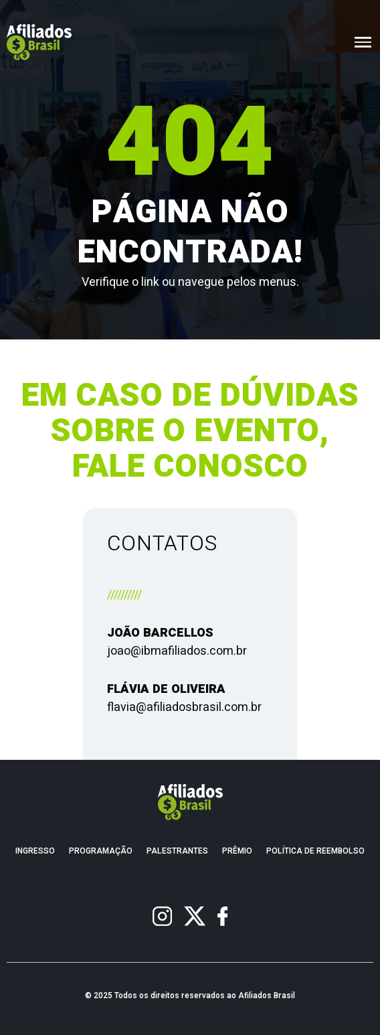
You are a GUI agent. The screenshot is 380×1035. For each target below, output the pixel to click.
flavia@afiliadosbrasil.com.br (184, 707)
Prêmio (237, 851)
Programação (100, 851)
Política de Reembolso (315, 851)
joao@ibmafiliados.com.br (177, 651)
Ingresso (35, 851)
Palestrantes (177, 851)
